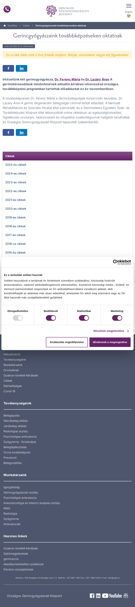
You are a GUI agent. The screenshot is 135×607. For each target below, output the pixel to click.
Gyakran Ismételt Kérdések (21, 375)
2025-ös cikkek (15, 164)
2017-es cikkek (15, 235)
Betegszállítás (13, 463)
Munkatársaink (13, 365)
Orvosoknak (11, 370)
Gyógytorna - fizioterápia (20, 442)
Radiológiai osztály (16, 431)
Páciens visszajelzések (18, 569)
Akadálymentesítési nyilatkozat (24, 564)
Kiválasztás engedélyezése (67, 342)
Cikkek (26, 25)
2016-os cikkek (15, 244)
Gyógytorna (11, 519)
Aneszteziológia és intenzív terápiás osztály (32, 503)
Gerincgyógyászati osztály (21, 492)
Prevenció (10, 457)
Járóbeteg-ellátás (15, 426)
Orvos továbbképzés (17, 452)
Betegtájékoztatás (15, 447)
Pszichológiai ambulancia (20, 436)
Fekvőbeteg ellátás (16, 420)
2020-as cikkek (15, 208)
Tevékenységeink (15, 359)
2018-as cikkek (15, 226)
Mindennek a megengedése (110, 342)
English (128, 12)
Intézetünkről (12, 354)
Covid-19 (9, 391)
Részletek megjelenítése (109, 330)
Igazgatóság (12, 487)
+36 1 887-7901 (73, 578)
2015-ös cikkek (15, 252)
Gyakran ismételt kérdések (21, 548)
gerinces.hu (11, 559)
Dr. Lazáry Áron (97, 79)
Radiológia (10, 513)
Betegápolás (12, 415)
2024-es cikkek (15, 173)
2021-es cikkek (15, 200)
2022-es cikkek (15, 191)
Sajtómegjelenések (16, 553)
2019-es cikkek (15, 217)
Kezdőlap (10, 25)
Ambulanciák (12, 524)
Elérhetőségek (13, 386)
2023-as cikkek (15, 182)
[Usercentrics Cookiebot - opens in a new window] (115, 262)
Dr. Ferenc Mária (67, 79)
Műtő (7, 508)
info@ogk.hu (114, 578)
